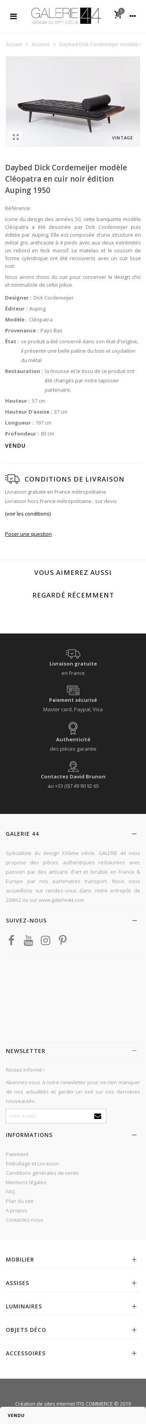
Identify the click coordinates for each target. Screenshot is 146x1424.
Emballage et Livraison (32, 1163)
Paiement (17, 1154)
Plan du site (19, 1201)
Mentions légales (26, 1182)
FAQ (10, 1191)
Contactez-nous (24, 1219)
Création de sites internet (45, 1403)
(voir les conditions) (28, 513)
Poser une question (28, 533)
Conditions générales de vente (42, 1172)
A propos (16, 1210)
